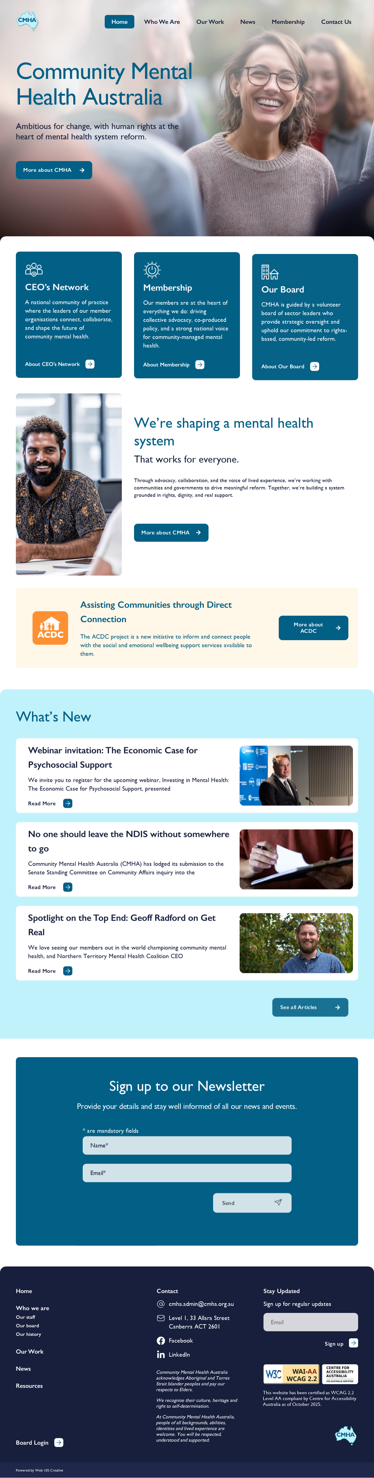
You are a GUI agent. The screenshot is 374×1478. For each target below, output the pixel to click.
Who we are (32, 1308)
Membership (288, 21)
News (247, 21)
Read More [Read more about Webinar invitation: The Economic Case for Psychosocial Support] (42, 1067)
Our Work (210, 21)
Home (119, 21)
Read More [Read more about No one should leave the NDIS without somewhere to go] (42, 1151)
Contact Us (336, 21)
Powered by (25, 1471)
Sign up (341, 1344)
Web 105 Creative (49, 1471)
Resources (29, 1386)
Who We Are (162, 21)
